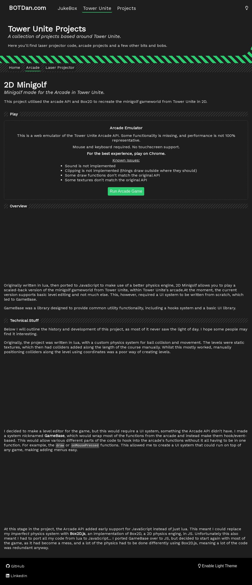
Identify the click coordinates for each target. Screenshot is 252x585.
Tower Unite (97, 8)
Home (14, 67)
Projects (126, 8)
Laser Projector (60, 67)
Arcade (33, 67)
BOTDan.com (27, 7)
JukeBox (67, 8)
